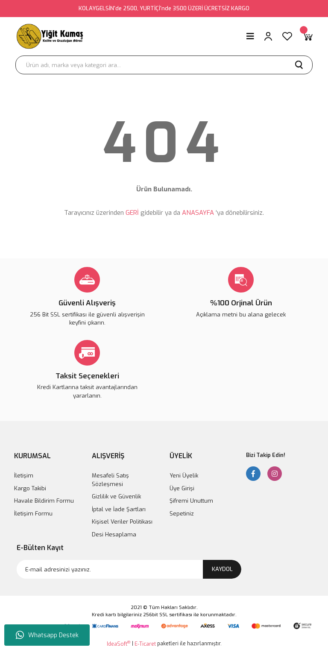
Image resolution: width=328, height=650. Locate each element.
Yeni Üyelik (184, 475)
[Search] (164, 65)
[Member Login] (268, 36)
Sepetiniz (182, 513)
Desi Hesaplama (114, 534)
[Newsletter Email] (129, 569)
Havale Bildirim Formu (44, 500)
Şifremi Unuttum (191, 500)
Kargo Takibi (30, 488)
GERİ (132, 212)
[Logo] (50, 36)
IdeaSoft (118, 643)
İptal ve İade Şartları (119, 509)
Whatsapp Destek (47, 635)
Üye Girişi (182, 488)
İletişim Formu (33, 513)
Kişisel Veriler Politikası (122, 521)
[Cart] (307, 36)
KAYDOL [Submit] (222, 569)
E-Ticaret (145, 644)
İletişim (23, 475)
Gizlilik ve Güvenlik (116, 496)
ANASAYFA (198, 212)
